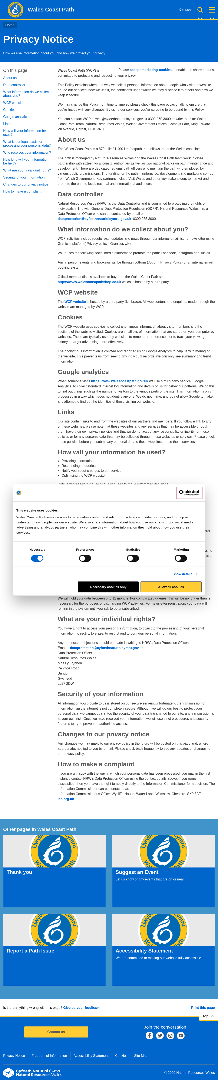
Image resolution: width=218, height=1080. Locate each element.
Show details (182, 574)
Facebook (149, 1035)
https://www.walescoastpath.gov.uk (119, 381)
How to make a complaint (22, 191)
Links (7, 124)
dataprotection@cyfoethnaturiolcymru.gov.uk (94, 219)
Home (9, 25)
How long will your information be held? (26, 161)
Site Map (141, 1055)
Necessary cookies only (108, 587)
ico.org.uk (66, 799)
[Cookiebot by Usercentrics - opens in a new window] (189, 493)
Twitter (160, 1035)
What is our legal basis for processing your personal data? (27, 143)
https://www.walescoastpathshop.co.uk (89, 282)
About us (10, 78)
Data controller (14, 85)
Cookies (9, 110)
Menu (212, 9)
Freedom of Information (49, 1055)
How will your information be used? (24, 132)
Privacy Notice (14, 1055)
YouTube (181, 1035)
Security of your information (24, 177)
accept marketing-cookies (151, 70)
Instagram (170, 1035)
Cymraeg (185, 9)
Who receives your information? (27, 152)
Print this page (203, 1007)
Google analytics (15, 117)
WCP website (13, 103)
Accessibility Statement (91, 1055)
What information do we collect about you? (26, 94)
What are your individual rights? (27, 170)
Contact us (56, 1032)
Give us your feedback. (81, 1007)
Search (200, 9)
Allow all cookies (171, 587)
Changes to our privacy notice (25, 184)
